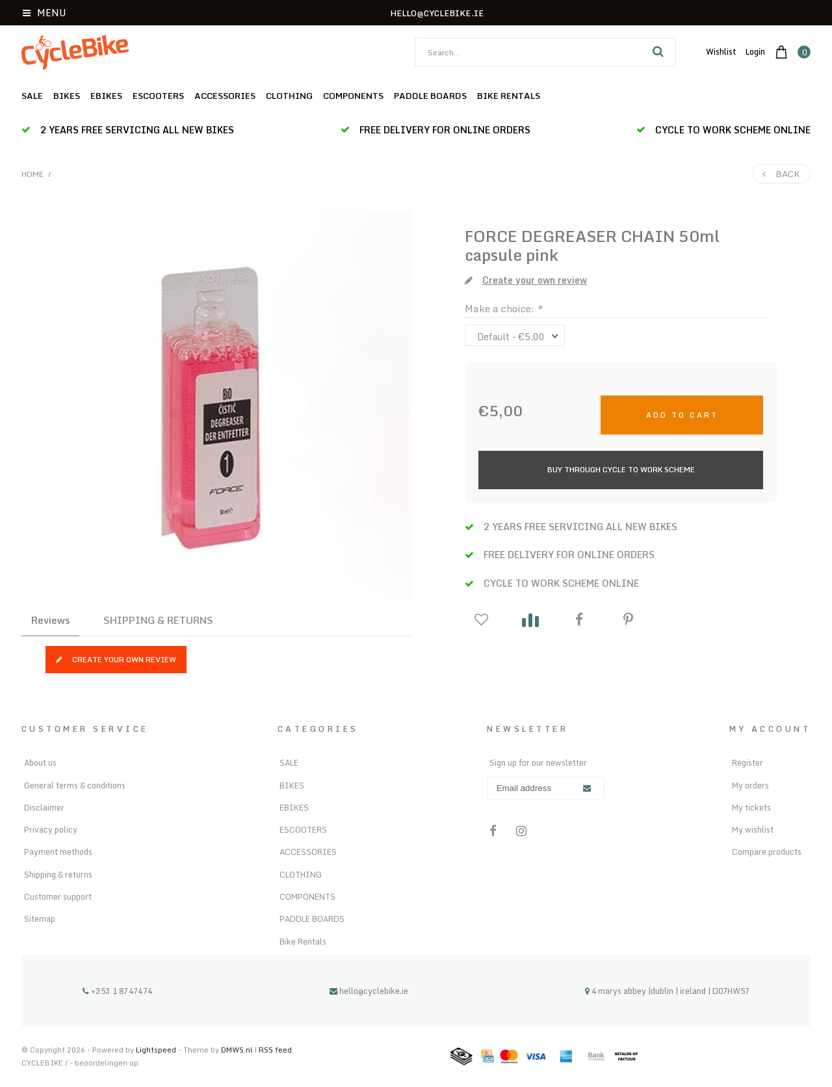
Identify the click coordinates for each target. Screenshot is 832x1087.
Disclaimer (44, 807)
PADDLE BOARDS (430, 95)
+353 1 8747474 (118, 990)
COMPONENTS (353, 95)
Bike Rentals (508, 95)
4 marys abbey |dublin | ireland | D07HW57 (667, 990)
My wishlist (753, 829)
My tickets (751, 807)
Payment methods (58, 851)
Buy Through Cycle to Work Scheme (621, 469)
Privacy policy (50, 829)
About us (40, 762)
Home (32, 174)
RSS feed (275, 1049)
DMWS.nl (238, 1049)
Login (755, 51)
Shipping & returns (58, 874)
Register (747, 762)
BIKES (66, 95)
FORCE (491, 235)
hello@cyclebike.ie (369, 990)
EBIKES (106, 95)
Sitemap (39, 918)
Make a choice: (503, 308)
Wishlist (721, 51)
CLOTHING (289, 95)
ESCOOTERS (158, 95)
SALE (32, 95)
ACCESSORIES (224, 95)
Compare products (766, 851)
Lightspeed (156, 1049)
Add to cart (682, 415)
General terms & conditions (74, 785)
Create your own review (116, 659)
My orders (750, 785)
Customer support (58, 896)
